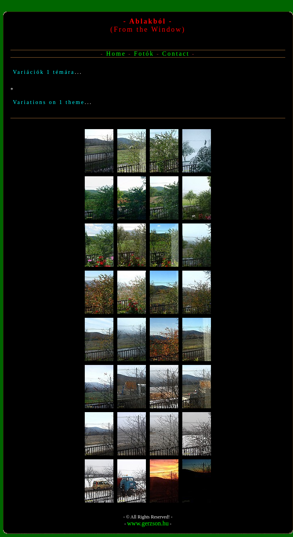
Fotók (144, 53)
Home (116, 53)
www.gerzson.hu (147, 523)
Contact (176, 53)
